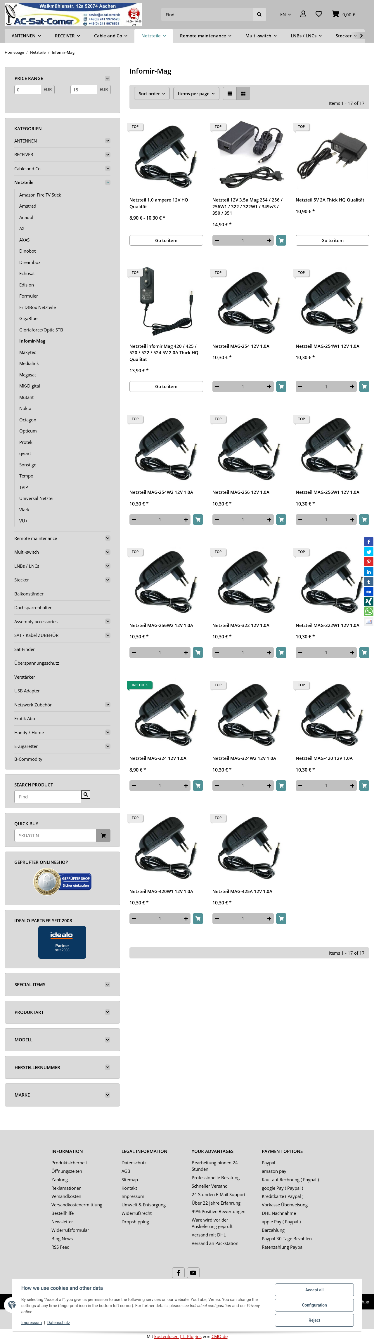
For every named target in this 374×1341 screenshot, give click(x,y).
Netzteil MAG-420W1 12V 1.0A (161, 891)
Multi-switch (26, 552)
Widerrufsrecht (137, 1213)
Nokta (25, 408)
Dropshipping (135, 1221)
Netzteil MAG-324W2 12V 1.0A (244, 758)
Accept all (314, 1290)
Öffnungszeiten (66, 1171)
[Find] (207, 14)
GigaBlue (28, 318)
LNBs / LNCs (26, 566)
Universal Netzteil (37, 498)
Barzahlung (273, 1230)
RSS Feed (60, 1247)
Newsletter (62, 1221)
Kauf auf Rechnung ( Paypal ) (290, 1179)
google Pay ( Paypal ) (282, 1188)
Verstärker (24, 677)
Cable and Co (27, 168)
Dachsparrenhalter (33, 607)
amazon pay (274, 1171)
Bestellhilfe (62, 1213)
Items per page (193, 93)
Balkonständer (29, 594)
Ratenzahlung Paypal (283, 1247)
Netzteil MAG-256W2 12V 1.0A (161, 625)
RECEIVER (23, 154)
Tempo (26, 476)
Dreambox (30, 262)
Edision (26, 285)
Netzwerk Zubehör (33, 705)
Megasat (27, 375)
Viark (24, 510)
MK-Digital (29, 386)
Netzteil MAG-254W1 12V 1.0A (327, 346)
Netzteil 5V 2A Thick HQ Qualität (330, 200)
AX (22, 228)
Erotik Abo (24, 718)
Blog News (62, 1238)
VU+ (23, 521)
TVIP (23, 487)
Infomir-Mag (32, 341)
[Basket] (343, 14)
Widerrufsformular (70, 1230)
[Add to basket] (281, 240)
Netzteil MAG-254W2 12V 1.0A (161, 492)
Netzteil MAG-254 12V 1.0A (240, 346)
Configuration (314, 1305)
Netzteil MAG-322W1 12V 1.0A (327, 625)
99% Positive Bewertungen (218, 1211)
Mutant (26, 397)
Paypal (268, 1162)
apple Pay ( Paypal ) (281, 1221)
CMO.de (220, 1336)
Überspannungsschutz (36, 663)
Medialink (29, 363)
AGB (126, 1171)
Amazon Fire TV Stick (40, 195)
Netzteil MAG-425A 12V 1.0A (242, 891)
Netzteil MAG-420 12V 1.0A (324, 758)
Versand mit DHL (209, 1235)
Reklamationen (66, 1188)
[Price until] (83, 89)
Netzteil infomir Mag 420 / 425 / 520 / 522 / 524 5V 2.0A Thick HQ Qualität (163, 352)
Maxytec (27, 352)
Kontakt (129, 1188)
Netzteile (24, 182)
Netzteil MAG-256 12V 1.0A (240, 492)
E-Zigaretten (26, 746)
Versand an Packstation (215, 1243)
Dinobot (27, 251)
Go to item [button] (166, 240)
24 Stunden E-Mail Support (218, 1194)
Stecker (21, 580)
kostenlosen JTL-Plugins (178, 1336)
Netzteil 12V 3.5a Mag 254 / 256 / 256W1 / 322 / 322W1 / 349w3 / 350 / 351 (247, 206)
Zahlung (59, 1179)
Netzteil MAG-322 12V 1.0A (240, 625)
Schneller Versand (210, 1186)
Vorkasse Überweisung (285, 1205)
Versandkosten (66, 1196)
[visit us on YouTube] (193, 1272)
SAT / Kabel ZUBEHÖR (36, 635)
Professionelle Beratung (216, 1177)
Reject (314, 1320)
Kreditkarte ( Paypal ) (282, 1196)
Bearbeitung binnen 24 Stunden (215, 1166)
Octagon (27, 420)
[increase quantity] (269, 240)
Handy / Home (29, 732)
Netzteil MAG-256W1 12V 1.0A (327, 492)
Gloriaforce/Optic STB (41, 330)
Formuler (28, 296)
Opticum (28, 431)
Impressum (133, 1196)
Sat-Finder (24, 649)
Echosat (27, 273)
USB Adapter (27, 691)
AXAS (24, 240)
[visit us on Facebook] (178, 1272)
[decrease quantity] (216, 240)
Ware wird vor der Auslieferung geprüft (212, 1223)
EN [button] (283, 14)
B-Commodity (28, 759)
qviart (25, 453)
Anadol (26, 217)
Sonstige (27, 465)
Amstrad (27, 206)
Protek (25, 442)
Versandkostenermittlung (76, 1205)
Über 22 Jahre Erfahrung (216, 1203)
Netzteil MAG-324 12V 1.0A (157, 758)
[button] (303, 14)
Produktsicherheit (69, 1162)
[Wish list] (319, 14)
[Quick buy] (55, 835)
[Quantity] (243, 240)
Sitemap (130, 1179)
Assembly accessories (36, 621)
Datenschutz (134, 1162)
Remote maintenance (35, 538)
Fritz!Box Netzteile (37, 307)
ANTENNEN (25, 141)
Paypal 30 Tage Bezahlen (287, 1238)
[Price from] (27, 89)
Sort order (149, 93)
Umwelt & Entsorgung (144, 1205)
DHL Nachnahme (279, 1213)
